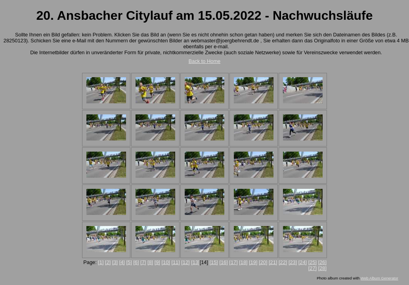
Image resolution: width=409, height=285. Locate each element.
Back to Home (204, 61)
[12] (185, 262)
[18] (243, 262)
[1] (100, 262)
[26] (322, 262)
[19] (253, 262)
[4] (122, 262)
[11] (175, 262)
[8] (150, 262)
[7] (143, 262)
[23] (293, 262)
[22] (283, 262)
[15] (214, 262)
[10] (165, 262)
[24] (302, 262)
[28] (322, 268)
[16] (223, 262)
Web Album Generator (379, 278)
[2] (108, 262)
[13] (195, 262)
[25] (312, 262)
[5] (129, 262)
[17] (233, 262)
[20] (263, 262)
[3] (115, 262)
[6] (136, 262)
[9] (157, 262)
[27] (312, 268)
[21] (273, 262)
